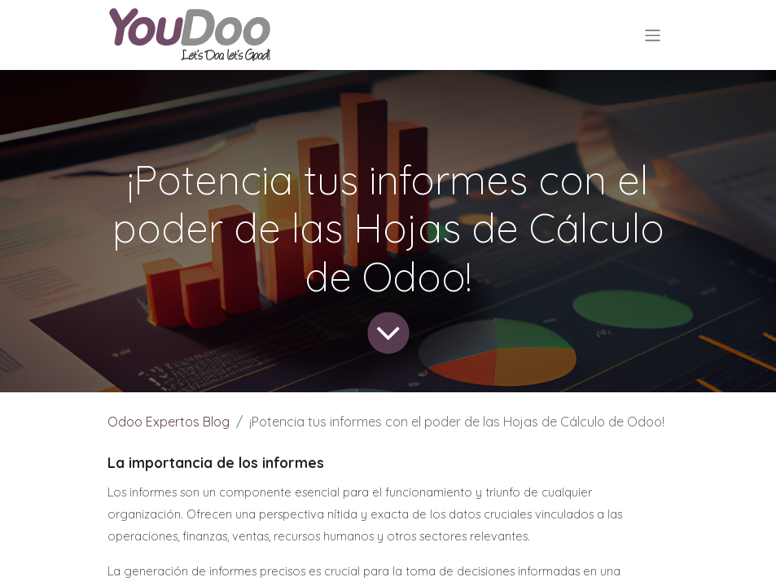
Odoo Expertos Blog (168, 421)
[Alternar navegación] (652, 34)
